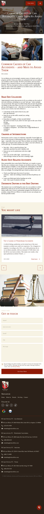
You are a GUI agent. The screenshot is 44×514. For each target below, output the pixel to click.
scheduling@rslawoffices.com (10, 428)
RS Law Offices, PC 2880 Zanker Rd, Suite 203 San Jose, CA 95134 (19, 437)
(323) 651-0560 (6, 426)
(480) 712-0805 (6, 454)
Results (14, 397)
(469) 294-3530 (6, 469)
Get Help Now (22, 371)
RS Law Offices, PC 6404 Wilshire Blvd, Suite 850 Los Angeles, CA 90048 (21, 422)
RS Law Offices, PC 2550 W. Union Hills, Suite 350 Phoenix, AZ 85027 (20, 451)
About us (8, 397)
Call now (31, 3)
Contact (26, 397)
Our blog (20, 397)
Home (3, 397)
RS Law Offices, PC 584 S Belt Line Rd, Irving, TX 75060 (16, 465)
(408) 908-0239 (6, 440)
